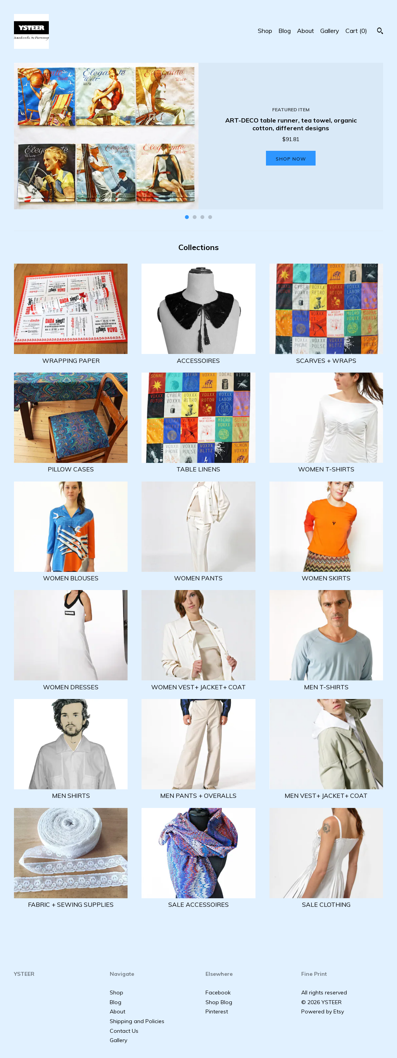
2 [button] (195, 217)
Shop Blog (218, 1002)
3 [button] (202, 217)
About (305, 31)
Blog (284, 31)
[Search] (380, 32)
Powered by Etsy (322, 1011)
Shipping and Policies (137, 1021)
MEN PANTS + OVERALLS (198, 791)
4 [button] (210, 217)
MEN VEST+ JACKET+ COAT (326, 791)
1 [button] (187, 217)
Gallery (329, 31)
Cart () (356, 31)
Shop (265, 31)
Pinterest (216, 1011)
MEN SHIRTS (71, 791)
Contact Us (124, 1030)
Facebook (218, 992)
